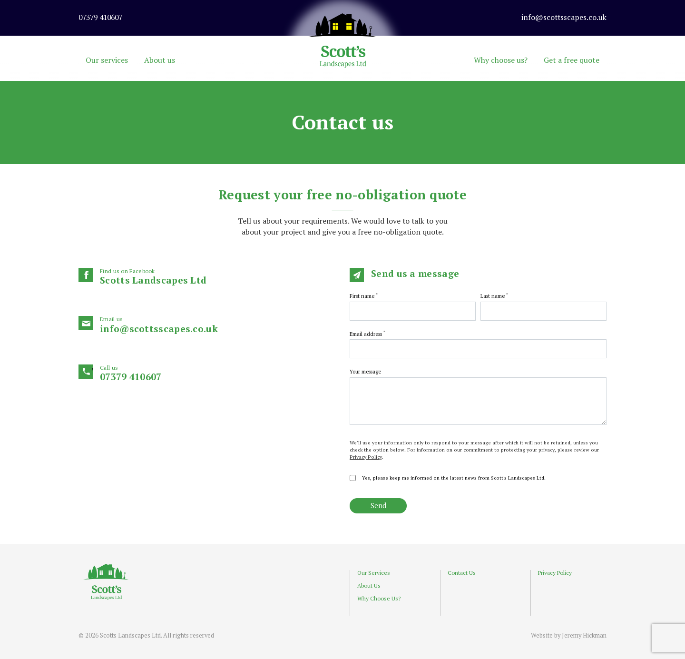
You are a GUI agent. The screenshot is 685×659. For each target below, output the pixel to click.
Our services (107, 60)
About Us (369, 585)
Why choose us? (501, 60)
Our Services (373, 572)
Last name (494, 295)
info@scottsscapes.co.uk (217, 325)
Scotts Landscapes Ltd (217, 276)
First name (364, 295)
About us (159, 60)
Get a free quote (571, 60)
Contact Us (462, 572)
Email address (367, 333)
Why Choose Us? (379, 598)
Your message (365, 371)
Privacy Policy (366, 456)
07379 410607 (217, 373)
